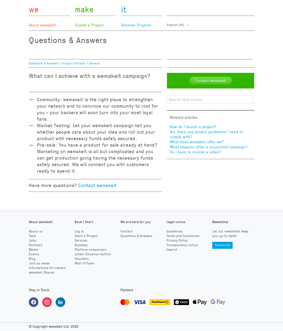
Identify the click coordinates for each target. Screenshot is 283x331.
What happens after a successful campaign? (209, 147)
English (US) (176, 25)
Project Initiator (74, 63)
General (94, 63)
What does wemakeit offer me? (197, 142)
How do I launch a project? (193, 127)
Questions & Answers (44, 63)
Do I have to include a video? (195, 152)
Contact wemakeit (97, 185)
